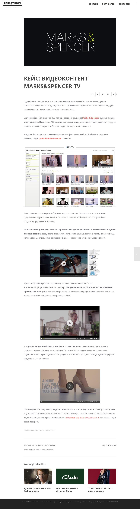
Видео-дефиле (29, 449)
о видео (113, 445)
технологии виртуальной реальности (82, 417)
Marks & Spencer (90, 118)
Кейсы (38, 449)
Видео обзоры (50, 445)
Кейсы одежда (47, 449)
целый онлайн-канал (50, 138)
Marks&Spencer (38, 445)
